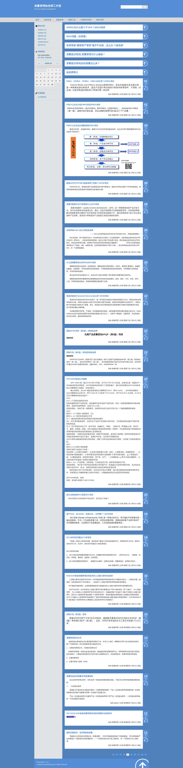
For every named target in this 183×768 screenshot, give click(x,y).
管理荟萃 (42, 30)
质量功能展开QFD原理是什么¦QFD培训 (82, 204)
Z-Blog (47, 762)
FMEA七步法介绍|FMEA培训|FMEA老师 (83, 105)
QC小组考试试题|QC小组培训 (78, 537)
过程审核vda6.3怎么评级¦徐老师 (79, 230)
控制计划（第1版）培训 (76, 614)
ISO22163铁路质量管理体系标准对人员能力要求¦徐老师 (89, 576)
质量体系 (59, 20)
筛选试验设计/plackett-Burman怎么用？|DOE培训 (87, 296)
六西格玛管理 (86, 20)
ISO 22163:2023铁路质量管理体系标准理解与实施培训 (89, 713)
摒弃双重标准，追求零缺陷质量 (79, 733)
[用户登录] (41, 57)
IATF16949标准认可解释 (76, 379)
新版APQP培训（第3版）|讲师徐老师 (82, 331)
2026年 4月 (48, 63)
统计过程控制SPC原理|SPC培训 (79, 495)
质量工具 (72, 20)
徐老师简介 (72, 72)
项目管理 (100, 20)
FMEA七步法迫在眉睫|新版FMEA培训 (82, 126)
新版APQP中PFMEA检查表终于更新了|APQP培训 (87, 183)
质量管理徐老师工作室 (47, 5)
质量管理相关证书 (73, 638)
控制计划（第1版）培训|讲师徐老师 (81, 352)
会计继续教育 (42, 97)
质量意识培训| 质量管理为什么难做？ (85, 54)
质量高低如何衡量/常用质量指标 (79, 676)
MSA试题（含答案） (77, 36)
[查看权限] (48, 57)
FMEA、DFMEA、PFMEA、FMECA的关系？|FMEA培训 (90, 81)
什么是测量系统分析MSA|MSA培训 (81, 263)
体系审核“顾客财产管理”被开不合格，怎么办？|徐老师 (94, 45)
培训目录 (47, 20)
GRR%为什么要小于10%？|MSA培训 (85, 27)
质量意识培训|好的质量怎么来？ (83, 63)
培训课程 (42, 33)
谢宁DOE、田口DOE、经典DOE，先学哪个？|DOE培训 (89, 514)
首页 (37, 20)
